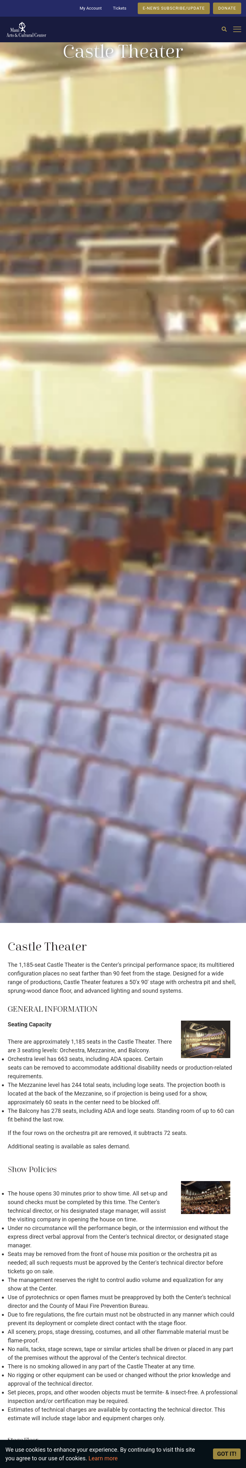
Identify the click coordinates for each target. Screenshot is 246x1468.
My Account (91, 8)
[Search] (224, 29)
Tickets (119, 8)
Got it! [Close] (226, 1453)
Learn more (103, 1458)
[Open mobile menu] (237, 30)
